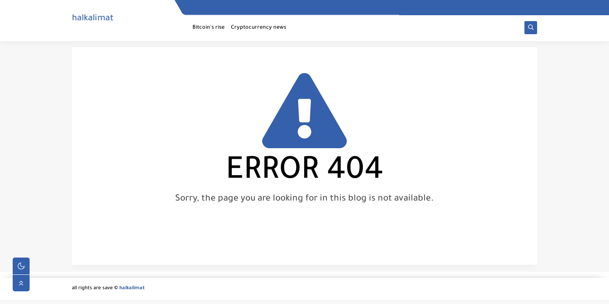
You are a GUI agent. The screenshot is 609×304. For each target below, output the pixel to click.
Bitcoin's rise (208, 28)
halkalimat (93, 19)
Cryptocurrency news (258, 28)
